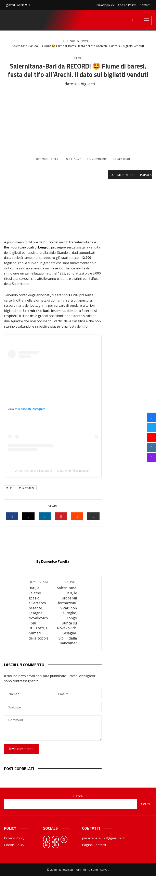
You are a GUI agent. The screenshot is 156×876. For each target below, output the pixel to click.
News (78, 57)
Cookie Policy (14, 845)
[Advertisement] (78, 121)
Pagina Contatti (94, 845)
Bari (10, 488)
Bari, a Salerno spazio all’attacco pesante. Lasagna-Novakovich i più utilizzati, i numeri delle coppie (39, 610)
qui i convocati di (30, 247)
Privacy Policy (14, 838)
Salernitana (28, 488)
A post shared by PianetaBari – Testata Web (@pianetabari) (52, 470)
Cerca (78, 796)
